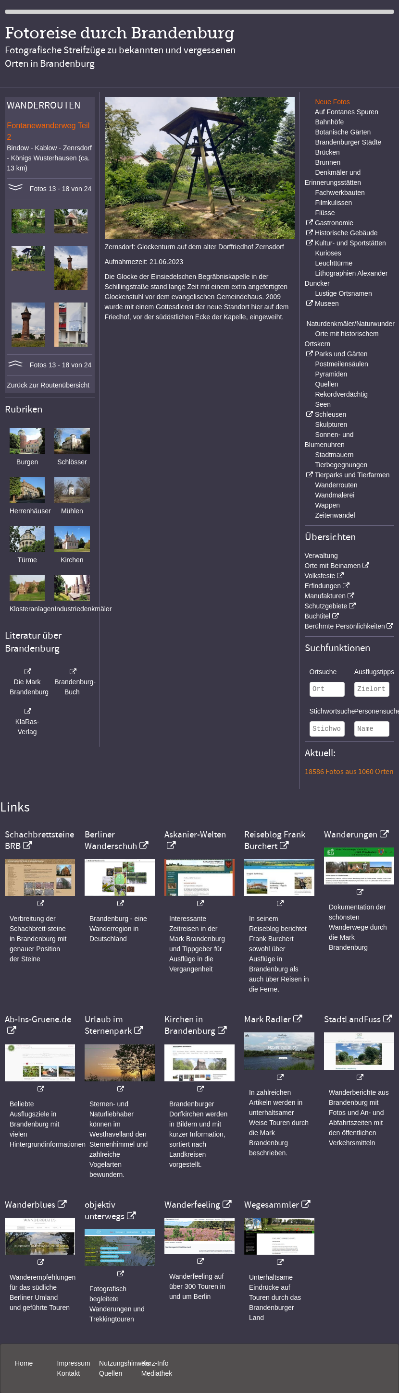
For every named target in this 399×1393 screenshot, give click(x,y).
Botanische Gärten (343, 132)
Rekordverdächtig (341, 394)
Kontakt (68, 1373)
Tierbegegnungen (341, 465)
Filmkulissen (333, 202)
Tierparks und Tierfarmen (352, 475)
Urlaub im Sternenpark (108, 1025)
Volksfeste (320, 576)
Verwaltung (321, 555)
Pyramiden (331, 374)
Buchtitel (318, 616)
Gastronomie (334, 223)
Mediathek (157, 1373)
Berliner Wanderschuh (111, 840)
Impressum (73, 1363)
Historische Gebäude (346, 233)
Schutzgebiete (326, 606)
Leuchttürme (333, 263)
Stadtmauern (334, 455)
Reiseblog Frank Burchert (274, 840)
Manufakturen (325, 596)
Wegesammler (271, 1205)
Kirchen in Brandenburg (189, 1025)
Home (24, 1363)
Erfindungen (323, 586)
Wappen (327, 505)
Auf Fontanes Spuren (346, 112)
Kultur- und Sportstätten (350, 243)
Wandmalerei (334, 495)
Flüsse (325, 213)
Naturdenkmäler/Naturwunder (350, 323)
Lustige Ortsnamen (343, 293)
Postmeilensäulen (341, 364)
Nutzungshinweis (124, 1363)
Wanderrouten (336, 485)
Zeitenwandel (335, 515)
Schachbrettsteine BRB (39, 840)
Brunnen (327, 162)
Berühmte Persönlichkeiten (345, 626)
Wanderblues (30, 1205)
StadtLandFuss (352, 1019)
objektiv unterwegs (105, 1210)
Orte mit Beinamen (333, 565)
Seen (323, 404)
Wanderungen (350, 834)
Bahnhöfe (329, 122)
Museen (327, 303)
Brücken (327, 152)
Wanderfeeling (192, 1205)
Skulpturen (331, 424)
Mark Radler (267, 1019)
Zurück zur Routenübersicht (48, 385)
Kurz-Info (155, 1363)
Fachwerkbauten (340, 192)
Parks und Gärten (341, 354)
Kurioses (328, 253)
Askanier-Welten (195, 834)
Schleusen (330, 414)
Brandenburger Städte (348, 142)
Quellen (326, 384)
